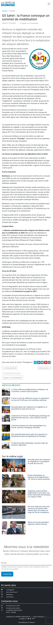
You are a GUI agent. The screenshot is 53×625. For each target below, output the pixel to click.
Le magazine (10, 590)
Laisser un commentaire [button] (12, 378)
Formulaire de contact (13, 608)
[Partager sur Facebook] (38, 362)
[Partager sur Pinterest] (45, 362)
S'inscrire (7, 574)
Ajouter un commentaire (29, 23)
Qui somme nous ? (12, 592)
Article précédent (9, 368)
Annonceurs (10, 597)
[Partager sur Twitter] (35, 362)
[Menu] (49, 4)
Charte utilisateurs (38, 617)
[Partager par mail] (49, 362)
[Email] (26, 562)
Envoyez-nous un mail (13, 606)
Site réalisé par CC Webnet (26, 622)
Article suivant (44, 368)
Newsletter (9, 594)
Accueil (4, 11)
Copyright (9, 616)
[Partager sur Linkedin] (42, 362)
